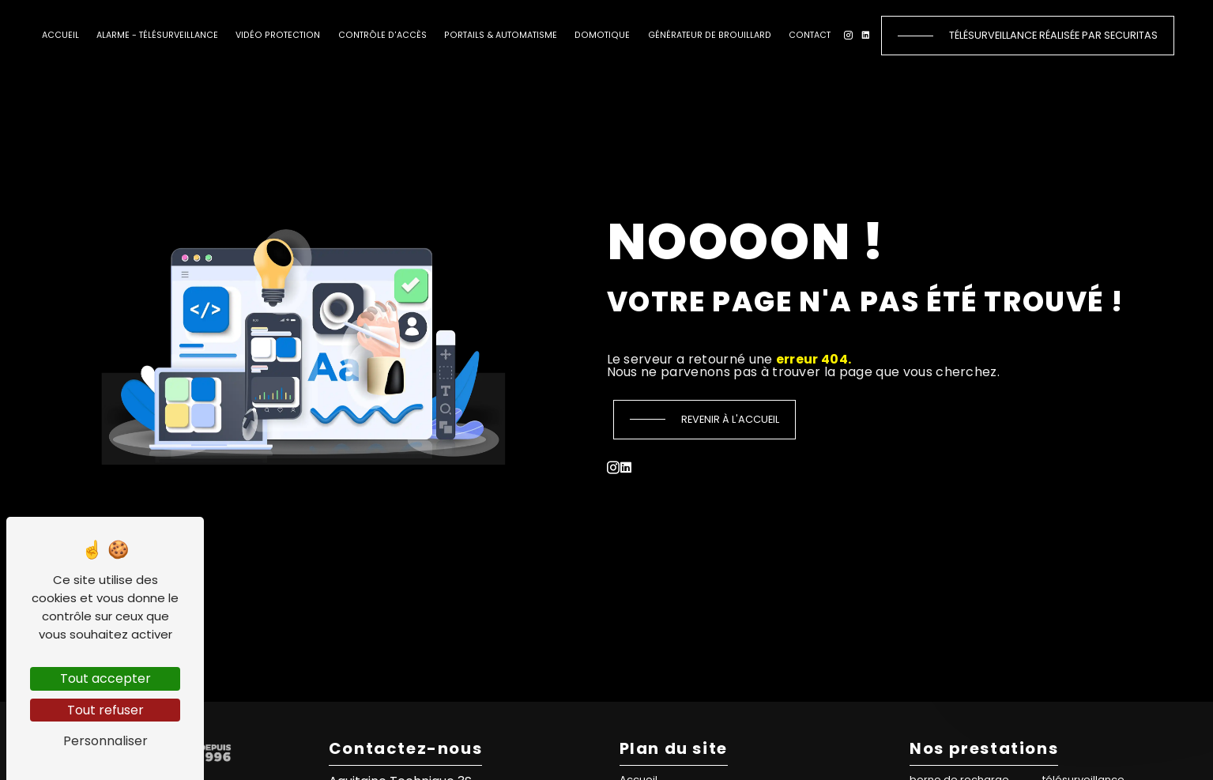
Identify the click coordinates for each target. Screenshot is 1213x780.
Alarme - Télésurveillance (157, 35)
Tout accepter (105, 678)
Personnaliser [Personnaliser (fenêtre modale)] (105, 741)
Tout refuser (105, 710)
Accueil (60, 35)
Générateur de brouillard (709, 35)
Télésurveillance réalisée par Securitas (1053, 35)
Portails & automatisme (500, 35)
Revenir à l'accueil (730, 419)
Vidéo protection (277, 35)
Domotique (602, 35)
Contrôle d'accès (382, 35)
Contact (810, 35)
